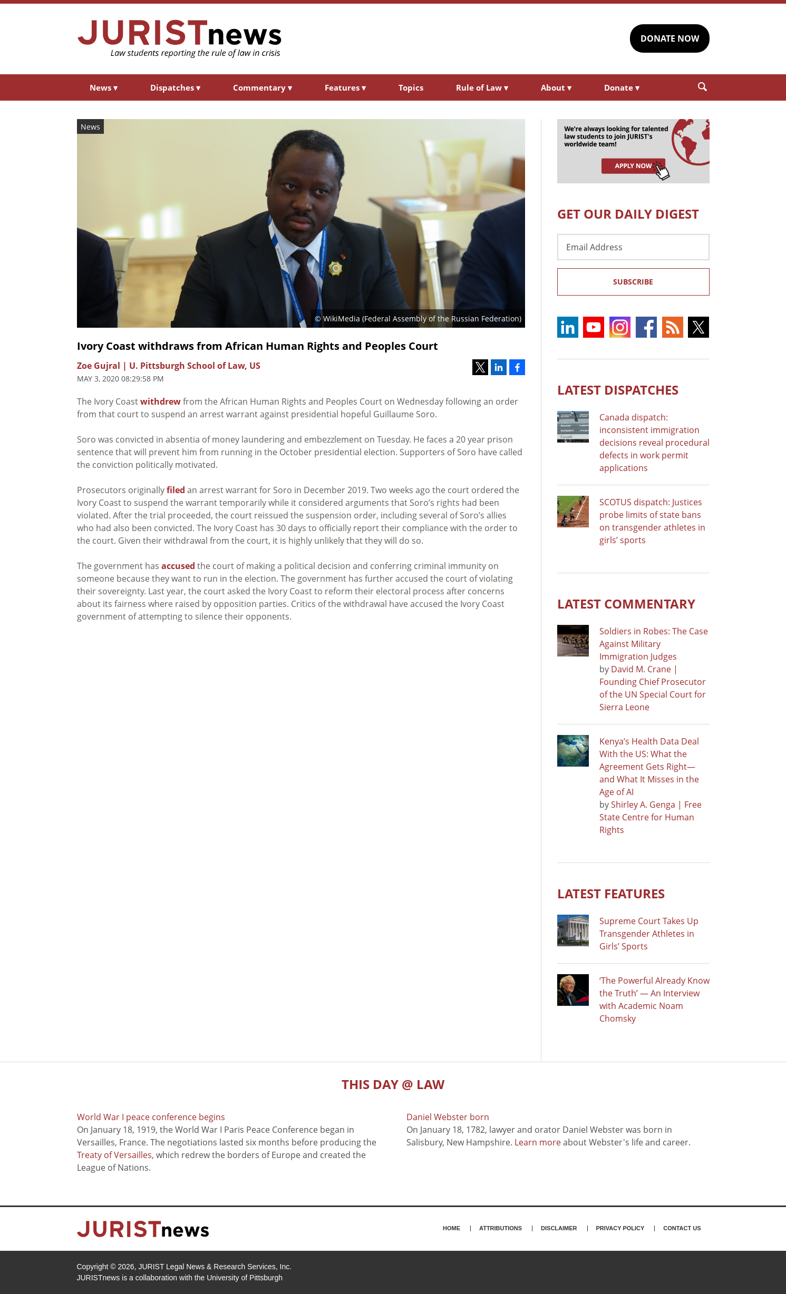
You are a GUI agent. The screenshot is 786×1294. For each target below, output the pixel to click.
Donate (621, 87)
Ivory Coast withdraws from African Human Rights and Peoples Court (257, 346)
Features (345, 87)
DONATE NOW (670, 38)
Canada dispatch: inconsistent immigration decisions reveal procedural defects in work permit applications (654, 442)
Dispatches (175, 87)
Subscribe (633, 282)
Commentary (262, 87)
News (104, 87)
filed (176, 490)
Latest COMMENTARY (626, 603)
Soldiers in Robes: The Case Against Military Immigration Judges (653, 643)
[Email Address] (633, 247)
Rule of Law (482, 87)
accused (178, 566)
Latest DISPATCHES (617, 389)
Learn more (538, 1142)
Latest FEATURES (611, 893)
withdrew (160, 401)
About (556, 87)
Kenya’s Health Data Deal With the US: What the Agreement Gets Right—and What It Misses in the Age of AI (649, 767)
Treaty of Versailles (114, 1155)
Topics (411, 87)
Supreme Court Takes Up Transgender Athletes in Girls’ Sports (648, 933)
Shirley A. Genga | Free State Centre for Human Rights (650, 817)
